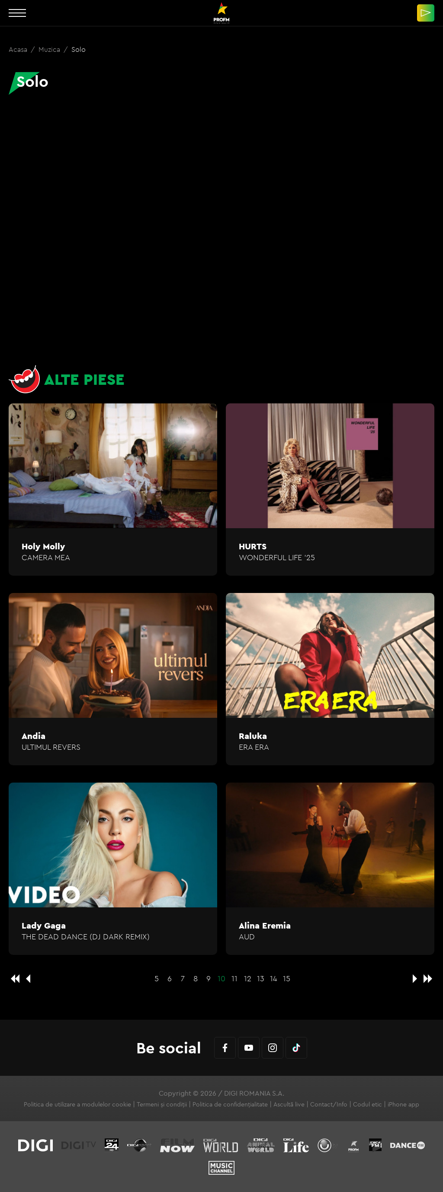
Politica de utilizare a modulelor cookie (77, 1104)
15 (286, 978)
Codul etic (367, 1104)
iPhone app (403, 1104)
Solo (78, 49)
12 (247, 978)
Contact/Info (328, 1104)
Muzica (50, 49)
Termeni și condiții (162, 1104)
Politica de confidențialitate (230, 1104)
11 (234, 978)
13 (260, 978)
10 (221, 978)
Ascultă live (289, 1104)
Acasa (19, 49)
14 (273, 978)
